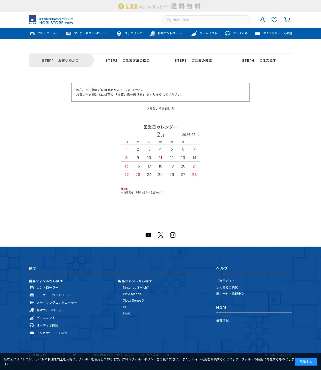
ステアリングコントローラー (57, 303)
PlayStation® (132, 294)
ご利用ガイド (225, 281)
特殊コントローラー (51, 310)
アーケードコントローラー (55, 295)
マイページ (262, 19)
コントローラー (47, 287)
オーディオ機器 (47, 325)
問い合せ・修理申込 (230, 294)
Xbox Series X (133, 300)
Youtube (148, 235)
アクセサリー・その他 (52, 333)
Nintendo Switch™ (136, 287)
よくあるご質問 (227, 287)
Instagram (172, 235)
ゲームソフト (46, 318)
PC (125, 307)
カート (287, 19)
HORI (126, 313)
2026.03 (189, 135)
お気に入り (274, 19)
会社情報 (222, 320)
